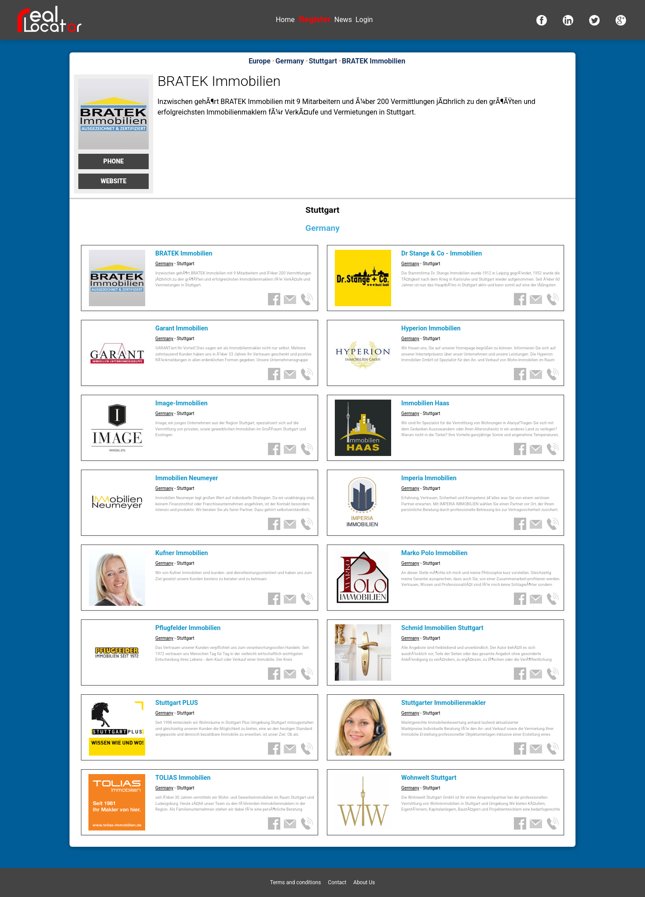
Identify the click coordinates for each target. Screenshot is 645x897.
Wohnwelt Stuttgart (428, 778)
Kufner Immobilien (181, 553)
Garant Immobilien (181, 328)
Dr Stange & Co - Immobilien (441, 253)
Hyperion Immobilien (431, 328)
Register (314, 19)
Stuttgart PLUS (176, 703)
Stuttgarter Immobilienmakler (443, 703)
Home (285, 19)
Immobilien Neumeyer (186, 478)
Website (114, 181)
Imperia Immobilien (429, 478)
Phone (113, 161)
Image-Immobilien (181, 403)
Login (364, 19)
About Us (364, 882)
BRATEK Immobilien (184, 253)
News (343, 19)
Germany (164, 263)
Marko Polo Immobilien (434, 553)
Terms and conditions (295, 882)
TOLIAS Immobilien (183, 778)
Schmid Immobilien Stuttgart (442, 628)
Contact (337, 882)
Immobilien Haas (425, 403)
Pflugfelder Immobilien (187, 628)
